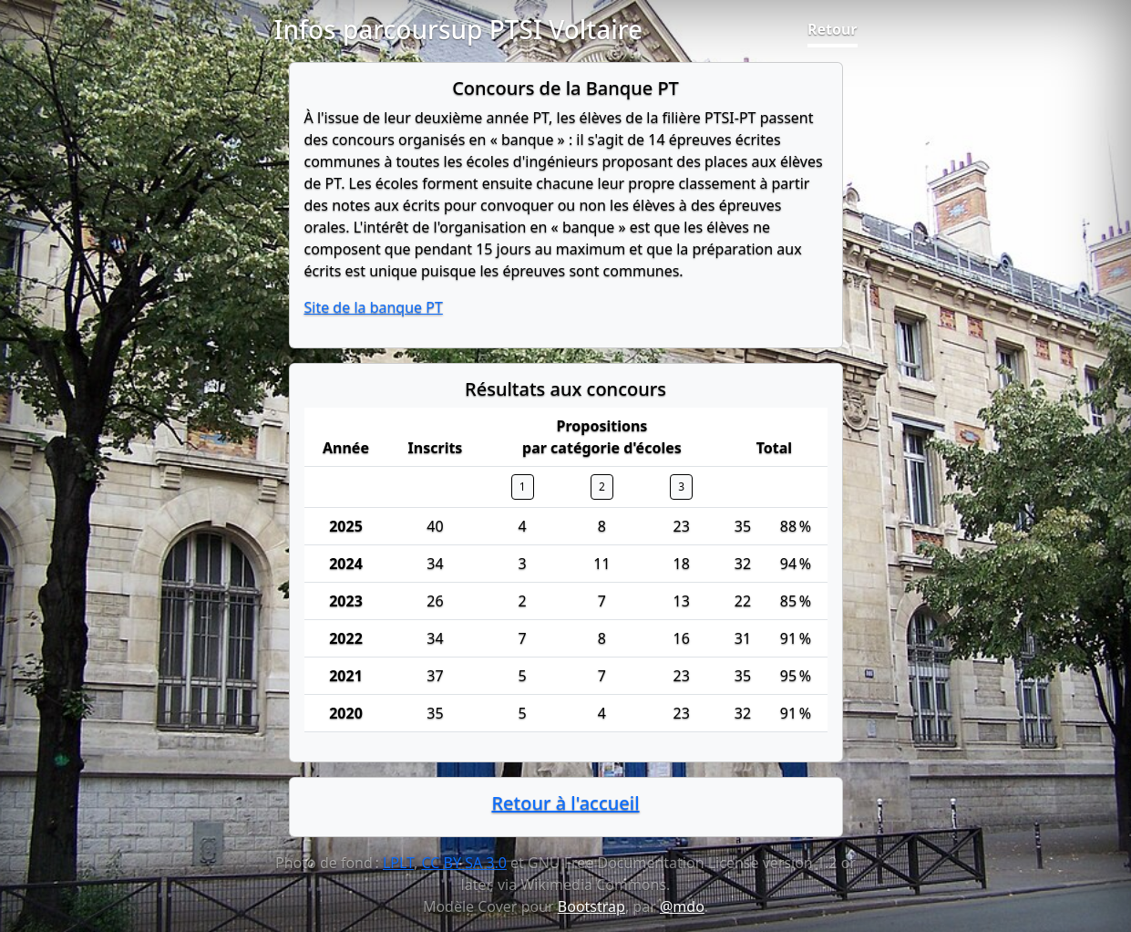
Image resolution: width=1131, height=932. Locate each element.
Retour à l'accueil (565, 803)
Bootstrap (591, 906)
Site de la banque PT (373, 307)
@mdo (682, 906)
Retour (832, 29)
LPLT (398, 863)
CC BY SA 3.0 (463, 863)
